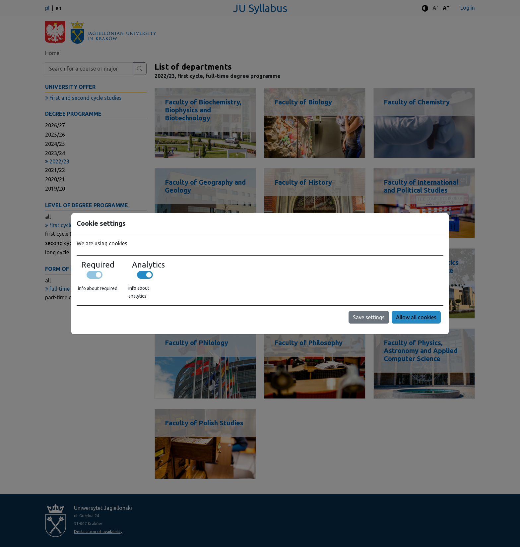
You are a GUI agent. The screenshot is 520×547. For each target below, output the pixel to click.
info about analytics (138, 292)
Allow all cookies (416, 317)
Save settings (369, 317)
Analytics (148, 265)
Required (97, 265)
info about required (97, 288)
